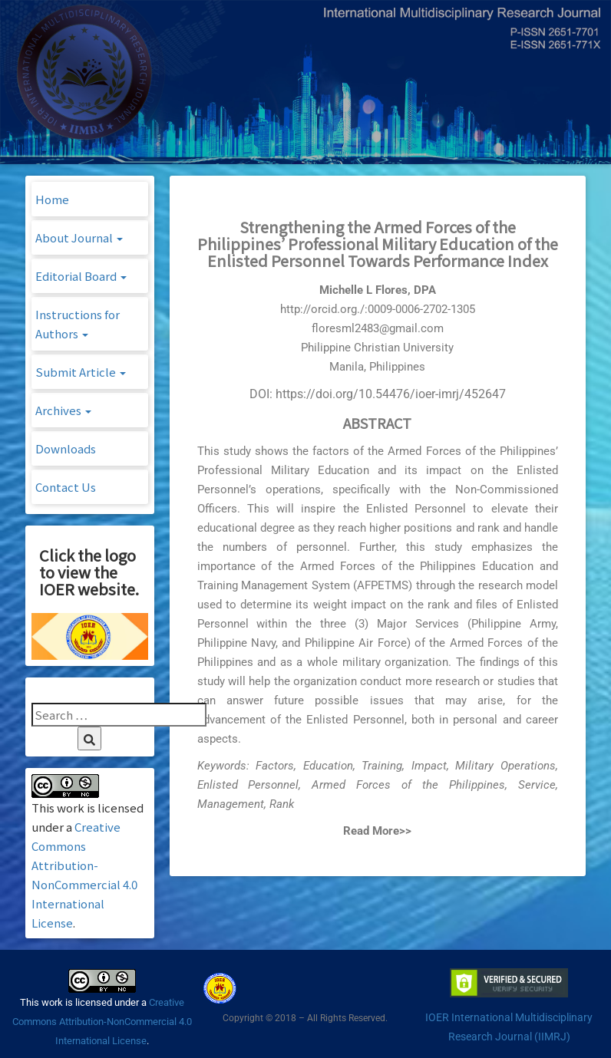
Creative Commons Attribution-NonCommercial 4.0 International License (102, 1021)
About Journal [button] (79, 237)
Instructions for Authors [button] (77, 323)
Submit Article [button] (80, 372)
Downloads (65, 448)
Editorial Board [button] (81, 276)
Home (52, 199)
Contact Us (65, 487)
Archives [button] (63, 410)
